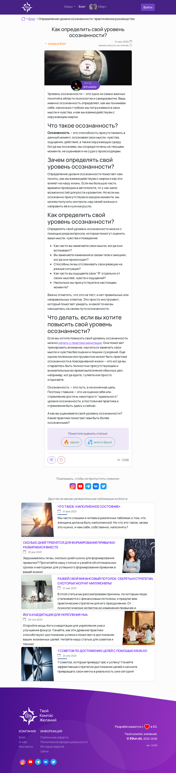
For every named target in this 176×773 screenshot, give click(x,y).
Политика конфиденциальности (64, 742)
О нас (23, 742)
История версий (52, 746)
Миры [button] (68, 6)
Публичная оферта (54, 737)
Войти (147, 7)
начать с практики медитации (80, 343)
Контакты (26, 746)
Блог (82, 6)
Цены (44, 751)
